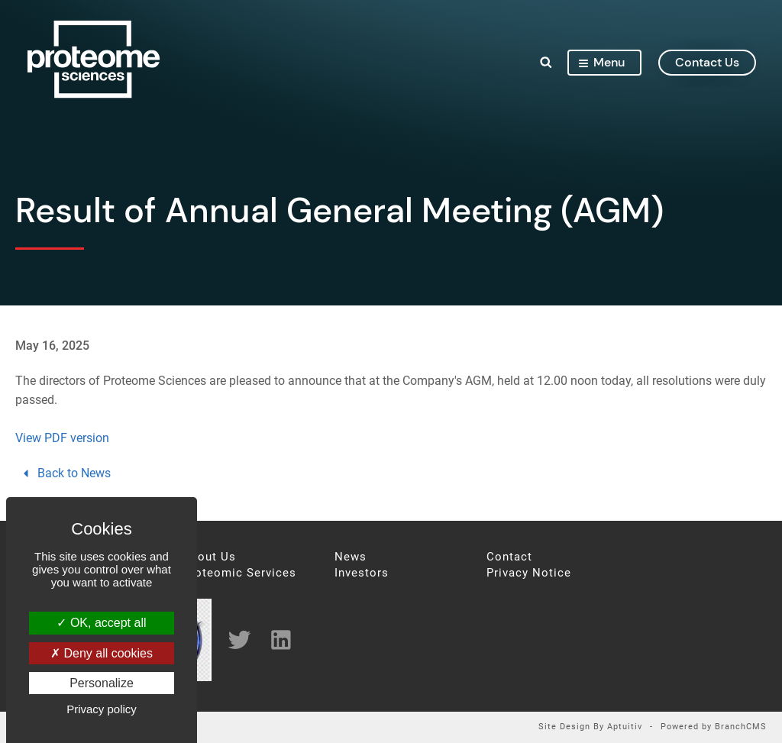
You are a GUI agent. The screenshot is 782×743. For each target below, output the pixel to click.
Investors (361, 573)
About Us (209, 557)
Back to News (65, 473)
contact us (704, 64)
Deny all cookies (101, 653)
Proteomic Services (239, 573)
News (350, 557)
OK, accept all (101, 622)
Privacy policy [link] (101, 709)
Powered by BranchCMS (714, 727)
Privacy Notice (528, 573)
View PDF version (62, 438)
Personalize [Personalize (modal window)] (101, 683)
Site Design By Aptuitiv (590, 727)
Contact (509, 557)
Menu (599, 64)
